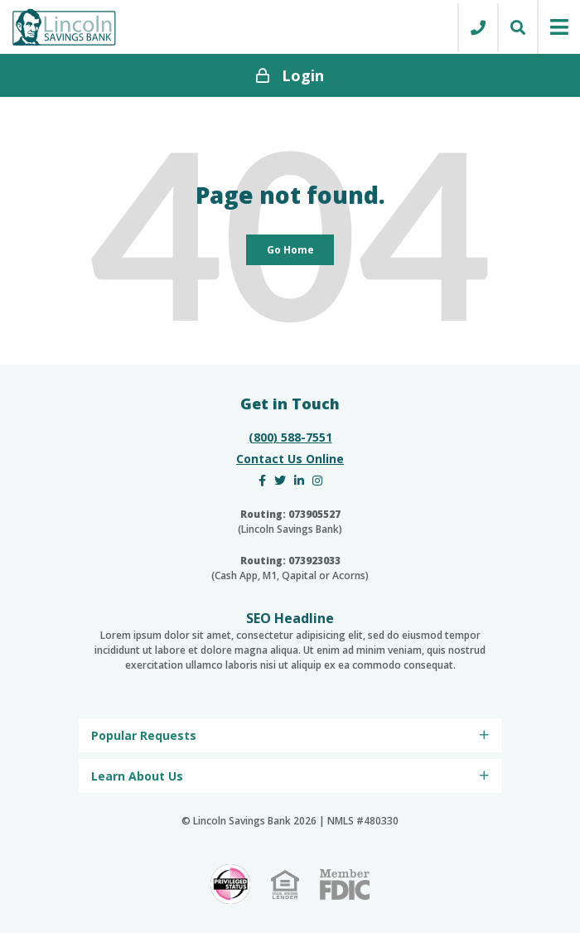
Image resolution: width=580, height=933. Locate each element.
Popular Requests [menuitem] (143, 735)
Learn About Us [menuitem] (137, 776)
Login (290, 75)
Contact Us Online (290, 458)
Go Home (290, 250)
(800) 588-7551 (290, 437)
